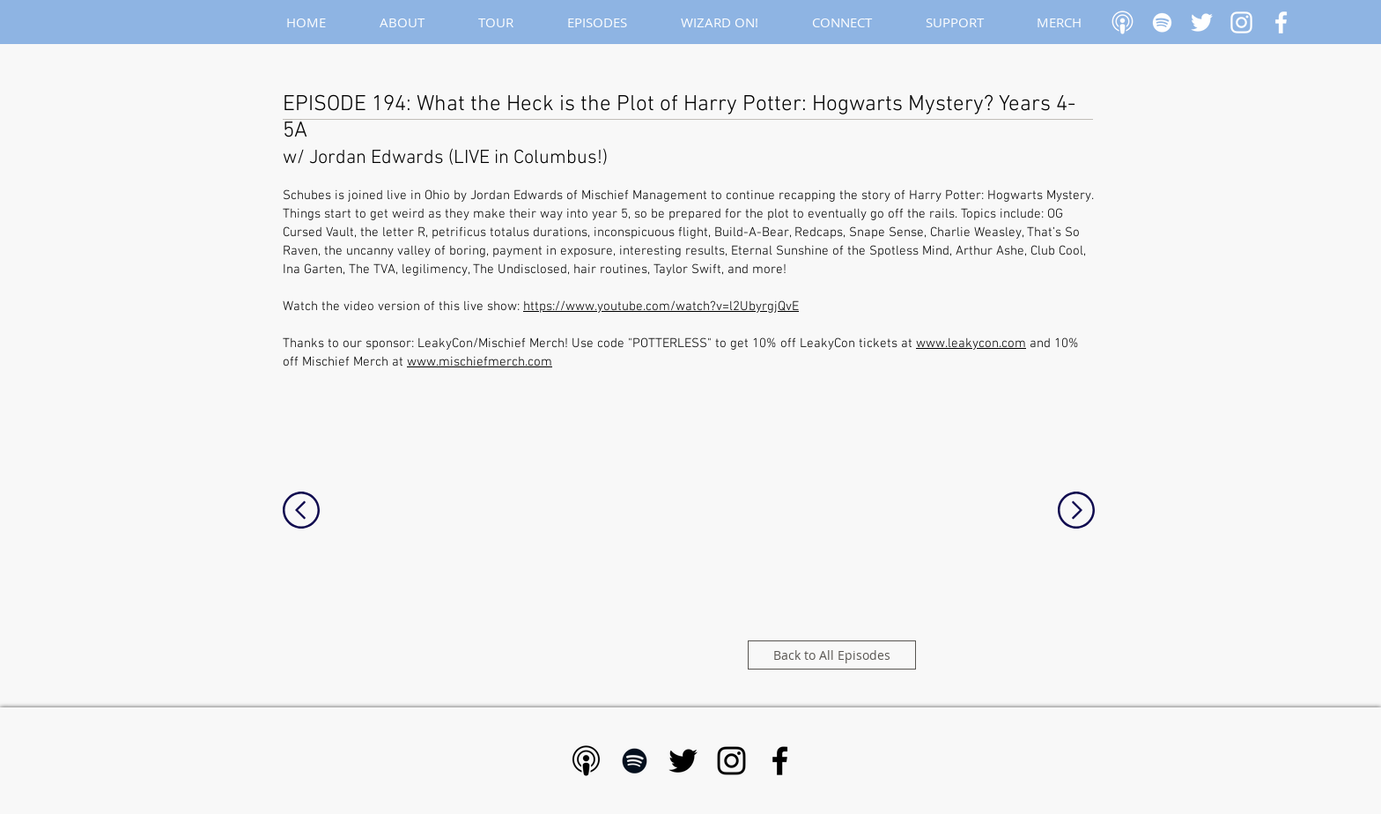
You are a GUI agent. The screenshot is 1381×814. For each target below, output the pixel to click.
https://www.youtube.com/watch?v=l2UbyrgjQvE (661, 306)
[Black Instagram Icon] (731, 761)
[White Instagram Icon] (1241, 22)
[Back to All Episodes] (832, 655)
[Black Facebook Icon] (780, 761)
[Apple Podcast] (1122, 22)
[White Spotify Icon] (1162, 22)
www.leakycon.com (971, 344)
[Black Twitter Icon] (683, 761)
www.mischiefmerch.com (479, 362)
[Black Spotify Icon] (635, 761)
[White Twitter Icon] (1201, 22)
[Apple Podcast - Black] (586, 761)
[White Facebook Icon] (1281, 22)
